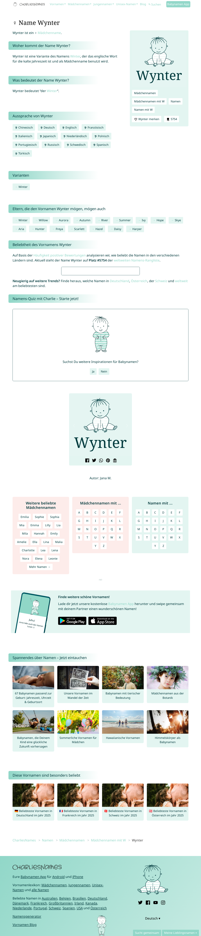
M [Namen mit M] (138, 622)
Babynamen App (178, 4)
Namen (175, 101)
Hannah (39, 626)
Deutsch (47, 127)
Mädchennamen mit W (149, 101)
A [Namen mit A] (139, 605)
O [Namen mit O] (155, 622)
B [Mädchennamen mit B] (87, 605)
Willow (43, 220)
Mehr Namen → (39, 660)
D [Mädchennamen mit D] (104, 605)
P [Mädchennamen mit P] (103, 622)
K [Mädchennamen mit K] (112, 614)
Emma (34, 618)
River (104, 220)
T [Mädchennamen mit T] (87, 630)
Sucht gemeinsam (147, 933)
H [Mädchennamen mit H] (87, 614)
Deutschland (119, 374)
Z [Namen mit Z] (163, 639)
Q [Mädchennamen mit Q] (112, 622)
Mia (21, 618)
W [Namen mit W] (171, 630)
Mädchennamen (79, 4)
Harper (137, 229)
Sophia (54, 610)
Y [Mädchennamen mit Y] (95, 639)
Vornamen (57, 4)
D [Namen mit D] (163, 605)
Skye (178, 220)
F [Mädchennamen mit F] (120, 605)
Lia (58, 618)
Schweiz (161, 374)
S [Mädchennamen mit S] (79, 630)
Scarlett (79, 229)
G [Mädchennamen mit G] (79, 614)
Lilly (47, 618)
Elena (38, 651)
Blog (143, 4)
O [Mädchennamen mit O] (95, 622)
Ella (35, 635)
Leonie (53, 651)
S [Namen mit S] (139, 630)
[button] (74, 518)
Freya (59, 229)
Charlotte (28, 643)
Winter (75, 56)
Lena (55, 643)
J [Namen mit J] (163, 614)
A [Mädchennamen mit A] (79, 605)
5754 (171, 119)
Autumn (84, 220)
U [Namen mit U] (155, 630)
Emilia (25, 610)
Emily (54, 626)
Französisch (93, 127)
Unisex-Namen (126, 4)
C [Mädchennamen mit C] (95, 605)
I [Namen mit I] (155, 614)
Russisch (51, 145)
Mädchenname (49, 33)
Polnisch (101, 136)
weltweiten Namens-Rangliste (137, 260)
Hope (160, 220)
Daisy (117, 229)
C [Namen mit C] (155, 605)
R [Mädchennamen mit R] (120, 622)
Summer (125, 220)
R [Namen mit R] (179, 622)
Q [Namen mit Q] (171, 622)
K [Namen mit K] (171, 614)
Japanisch (47, 136)
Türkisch (22, 153)
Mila (25, 626)
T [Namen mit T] (147, 630)
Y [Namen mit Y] (155, 639)
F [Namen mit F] (179, 605)
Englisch (69, 127)
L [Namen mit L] (179, 614)
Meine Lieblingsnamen (179, 933)
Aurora (63, 220)
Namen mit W (143, 109)
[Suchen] (157, 4)
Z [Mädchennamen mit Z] (103, 639)
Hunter (40, 229)
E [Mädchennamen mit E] (112, 605)
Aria (21, 229)
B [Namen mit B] (147, 605)
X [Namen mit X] (179, 630)
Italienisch (23, 136)
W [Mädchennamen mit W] (111, 630)
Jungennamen (102, 4)
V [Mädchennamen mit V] (103, 630)
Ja (93, 464)
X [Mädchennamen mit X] (120, 630)
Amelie (21, 635)
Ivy (144, 220)
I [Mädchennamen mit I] (95, 614)
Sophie (39, 610)
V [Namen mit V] (163, 630)
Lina (46, 635)
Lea (43, 643)
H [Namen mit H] (147, 614)
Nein (104, 464)
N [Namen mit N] (147, 622)
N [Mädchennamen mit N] (87, 622)
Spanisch (100, 145)
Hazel (99, 229)
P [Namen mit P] (163, 622)
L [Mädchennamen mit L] (120, 614)
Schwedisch (76, 145)
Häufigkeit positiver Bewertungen (59, 255)
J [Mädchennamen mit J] (103, 614)
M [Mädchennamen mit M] (79, 622)
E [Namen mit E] (171, 605)
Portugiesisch (26, 145)
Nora (25, 651)
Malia (58, 635)
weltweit (181, 374)
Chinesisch (24, 127)
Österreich (139, 374)
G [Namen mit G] (139, 614)
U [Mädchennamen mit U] (95, 630)
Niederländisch (75, 136)
